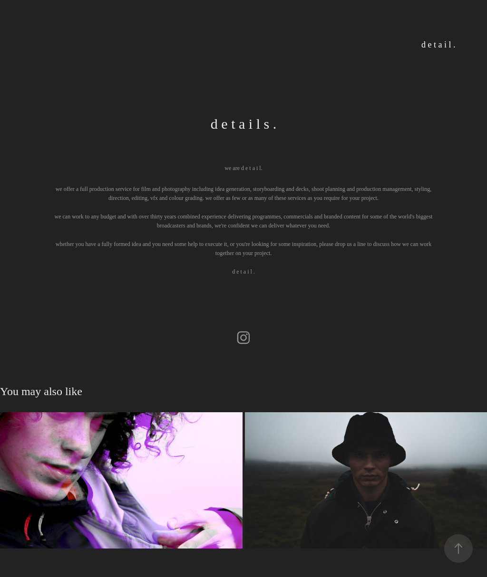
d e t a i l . (438, 44)
